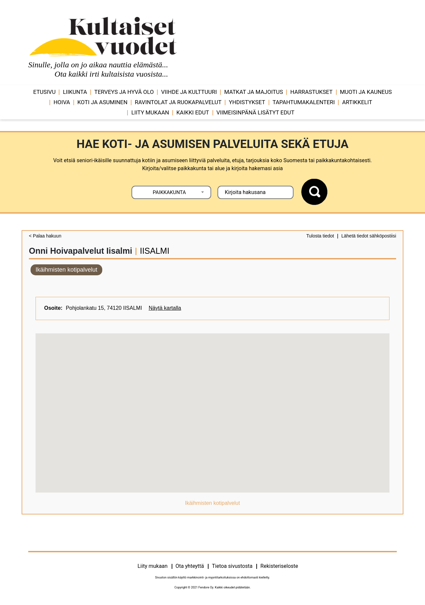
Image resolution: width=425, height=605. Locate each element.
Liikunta (75, 92)
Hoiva (61, 102)
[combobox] (171, 192)
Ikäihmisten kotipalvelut (66, 269)
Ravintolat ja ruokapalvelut (178, 102)
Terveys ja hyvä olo (124, 92)
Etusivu (44, 92)
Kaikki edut (192, 112)
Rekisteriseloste (279, 566)
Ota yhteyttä (190, 566)
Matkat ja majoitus (253, 92)
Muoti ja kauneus (366, 92)
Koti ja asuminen (102, 102)
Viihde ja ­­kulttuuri (189, 92)
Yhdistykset (247, 102)
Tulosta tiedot (320, 235)
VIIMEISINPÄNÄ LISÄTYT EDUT (255, 112)
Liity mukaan (150, 112)
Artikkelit (357, 102)
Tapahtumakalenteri (304, 102)
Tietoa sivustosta (232, 566)
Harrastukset (311, 92)
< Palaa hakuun (45, 235)
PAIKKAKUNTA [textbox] (169, 192)
